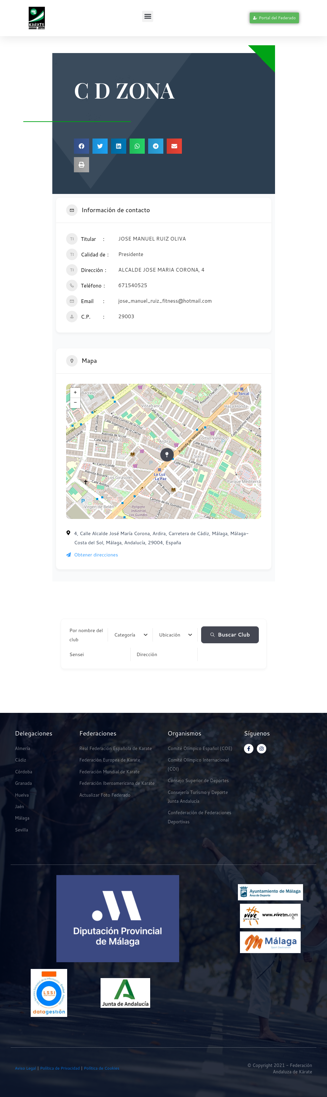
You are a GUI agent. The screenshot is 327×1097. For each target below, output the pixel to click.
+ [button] (75, 393)
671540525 (132, 285)
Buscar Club (230, 634)
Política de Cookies (101, 1068)
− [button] (75, 403)
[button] (147, 16)
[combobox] (130, 635)
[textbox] (124, 635)
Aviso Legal (25, 1068)
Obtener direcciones (92, 554)
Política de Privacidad (59, 1068)
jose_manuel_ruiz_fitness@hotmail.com (165, 300)
